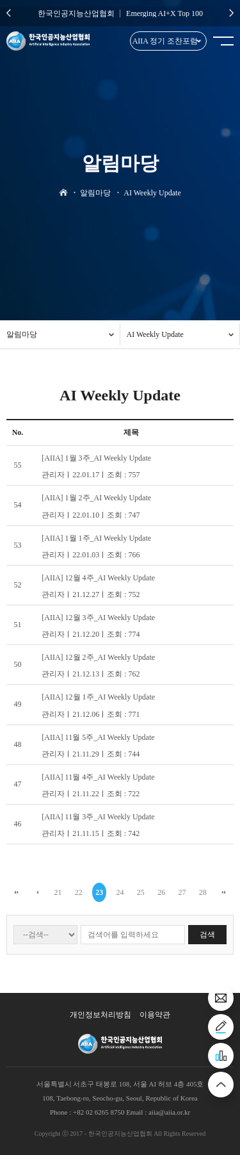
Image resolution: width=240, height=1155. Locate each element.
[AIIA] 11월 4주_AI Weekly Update (98, 777)
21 (58, 892)
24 (120, 892)
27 (182, 892)
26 (161, 892)
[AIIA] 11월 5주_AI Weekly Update (98, 737)
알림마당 (21, 334)
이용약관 (155, 1014)
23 (99, 892)
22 (79, 892)
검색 (207, 934)
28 (203, 892)
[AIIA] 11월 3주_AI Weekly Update (98, 816)
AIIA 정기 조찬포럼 (165, 41)
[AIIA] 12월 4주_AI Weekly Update (98, 577)
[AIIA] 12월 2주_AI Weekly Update (98, 657)
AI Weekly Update (155, 334)
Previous (8, 13)
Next (231, 13)
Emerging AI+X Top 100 (164, 13)
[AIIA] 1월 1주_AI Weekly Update (96, 538)
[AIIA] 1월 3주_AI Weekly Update (96, 458)
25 (141, 892)
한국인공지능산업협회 (76, 13)
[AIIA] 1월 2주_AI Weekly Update (96, 497)
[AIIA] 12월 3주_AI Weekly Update (98, 617)
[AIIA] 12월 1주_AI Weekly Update (98, 696)
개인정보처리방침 (100, 1014)
